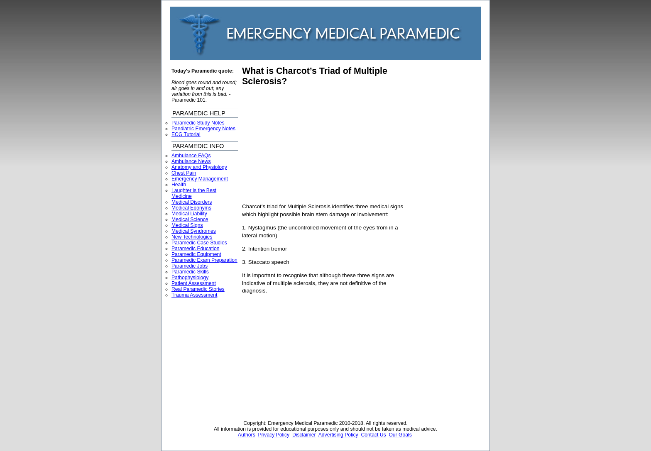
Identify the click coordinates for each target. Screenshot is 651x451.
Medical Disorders (191, 202)
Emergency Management (199, 179)
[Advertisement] (312, 145)
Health (178, 185)
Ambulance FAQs (191, 155)
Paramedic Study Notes (198, 123)
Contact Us (373, 435)
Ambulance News (191, 161)
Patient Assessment (193, 283)
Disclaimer (304, 435)
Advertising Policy (338, 435)
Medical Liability (189, 214)
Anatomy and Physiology (199, 167)
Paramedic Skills (190, 272)
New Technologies (191, 237)
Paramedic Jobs (189, 266)
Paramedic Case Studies (199, 243)
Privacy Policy (274, 435)
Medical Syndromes (193, 231)
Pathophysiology (189, 277)
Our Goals (400, 435)
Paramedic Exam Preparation (204, 260)
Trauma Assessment (194, 295)
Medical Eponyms (191, 208)
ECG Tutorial (186, 134)
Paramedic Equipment (196, 254)
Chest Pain (183, 173)
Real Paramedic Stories (198, 289)
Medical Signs (187, 225)
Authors (246, 435)
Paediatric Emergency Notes (203, 129)
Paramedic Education (195, 248)
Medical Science (189, 219)
